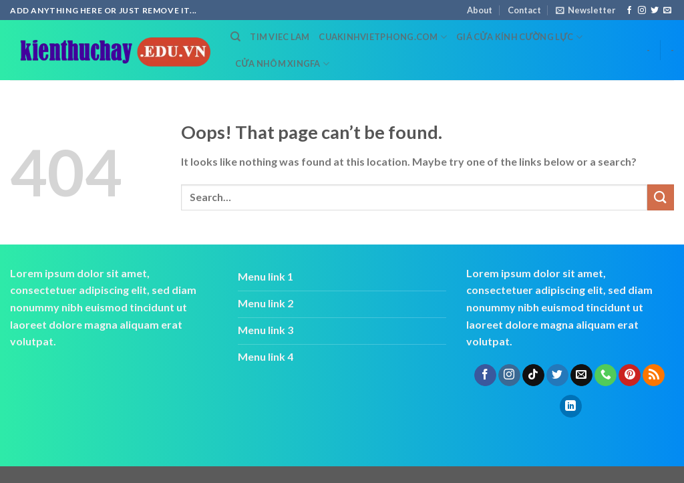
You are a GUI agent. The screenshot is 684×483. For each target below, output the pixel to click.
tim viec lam (279, 36)
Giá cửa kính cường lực (519, 37)
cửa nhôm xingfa (282, 63)
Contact (524, 10)
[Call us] (605, 375)
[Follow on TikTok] (533, 375)
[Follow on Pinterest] (630, 375)
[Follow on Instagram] (642, 10)
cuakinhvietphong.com (383, 37)
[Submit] (660, 197)
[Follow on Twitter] (655, 10)
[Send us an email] (667, 10)
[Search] (235, 36)
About (479, 10)
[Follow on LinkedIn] (571, 406)
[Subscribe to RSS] (654, 375)
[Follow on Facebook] (629, 10)
